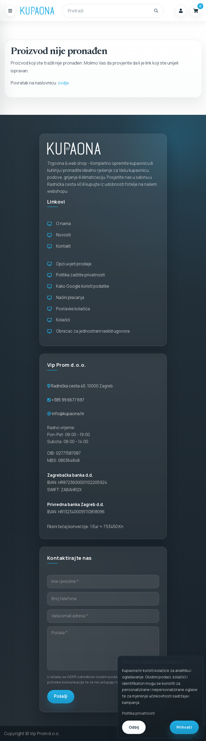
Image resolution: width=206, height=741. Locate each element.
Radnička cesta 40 (68, 386)
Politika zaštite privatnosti (76, 275)
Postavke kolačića (68, 309)
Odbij (134, 727)
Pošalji (61, 696)
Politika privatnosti (138, 713)
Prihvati (184, 727)
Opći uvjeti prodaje (69, 264)
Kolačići (58, 320)
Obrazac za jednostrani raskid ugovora (88, 331)
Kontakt (59, 246)
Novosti (59, 235)
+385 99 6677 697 (67, 400)
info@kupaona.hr (68, 413)
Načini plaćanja (65, 297)
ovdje (63, 83)
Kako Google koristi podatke (78, 286)
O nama (59, 223)
